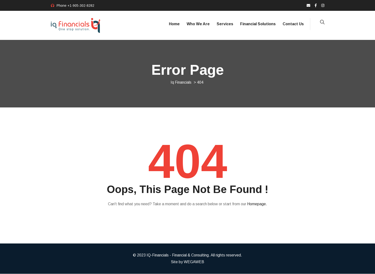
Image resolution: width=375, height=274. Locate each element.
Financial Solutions (258, 24)
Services (225, 24)
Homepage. (257, 204)
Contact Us (293, 24)
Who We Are (198, 24)
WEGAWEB (194, 262)
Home (174, 24)
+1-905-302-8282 (80, 5)
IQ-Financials (158, 255)
